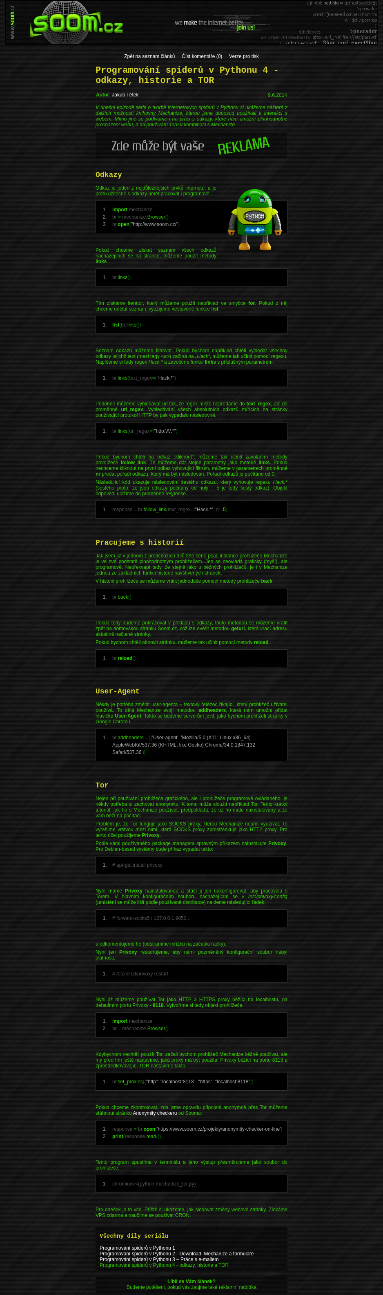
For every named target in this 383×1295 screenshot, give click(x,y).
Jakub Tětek (125, 95)
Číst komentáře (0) (202, 56)
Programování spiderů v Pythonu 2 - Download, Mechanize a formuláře (177, 1254)
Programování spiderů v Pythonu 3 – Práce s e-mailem (159, 1259)
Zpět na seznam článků (149, 56)
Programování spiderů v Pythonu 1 (137, 1248)
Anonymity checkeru (155, 1113)
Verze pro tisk (244, 56)
